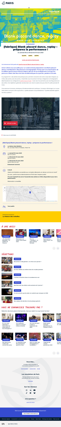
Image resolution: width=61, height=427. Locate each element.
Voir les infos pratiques (30, 60)
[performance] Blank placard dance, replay (31, 64)
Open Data (38, 419)
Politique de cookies (47, 419)
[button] (30, 192)
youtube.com (23, 115)
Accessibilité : (21, 419)
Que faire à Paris (12, 424)
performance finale (25, 81)
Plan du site (56, 419)
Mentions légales (6, 419)
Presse (32, 419)
